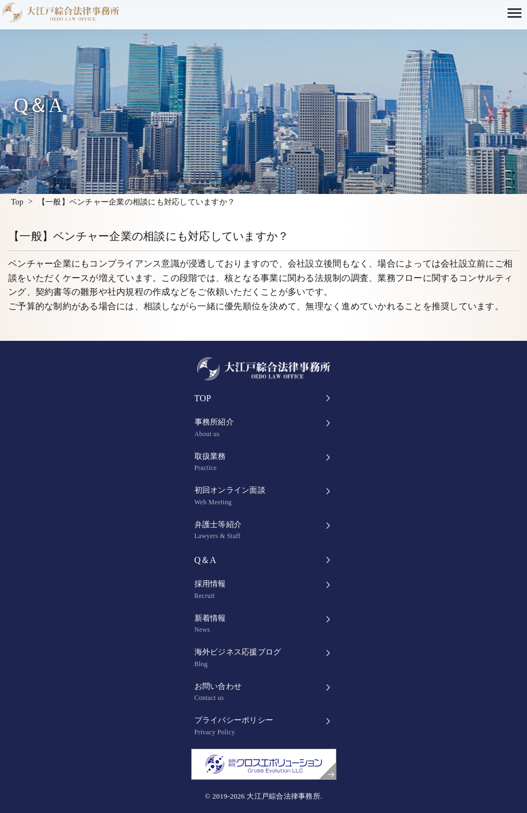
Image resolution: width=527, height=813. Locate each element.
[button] (517, 12)
